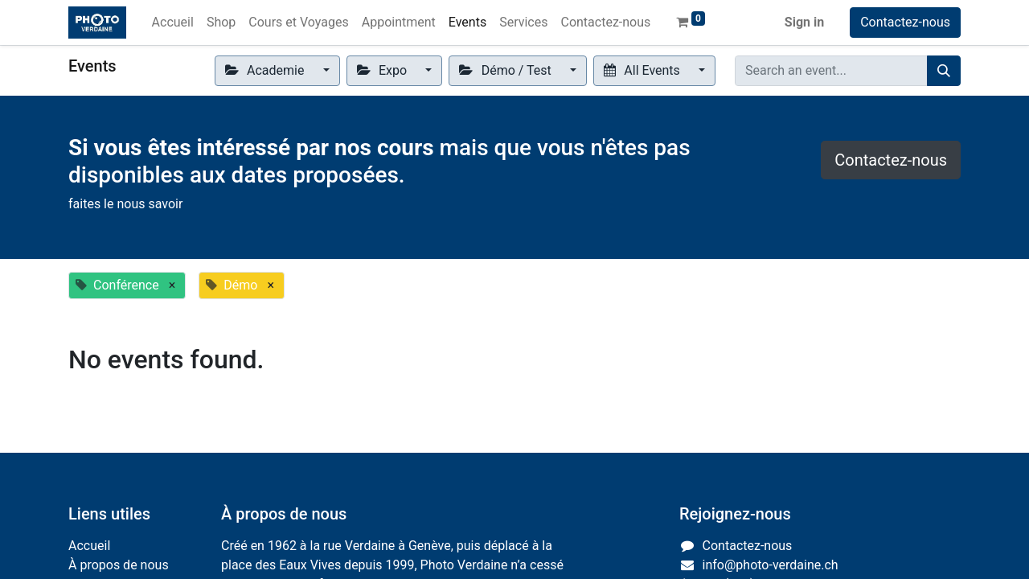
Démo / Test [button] (506, 70)
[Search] (944, 70)
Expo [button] (383, 70)
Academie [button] (266, 70)
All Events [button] (643, 70)
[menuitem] (173, 22)
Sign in (804, 22)
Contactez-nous (905, 22)
